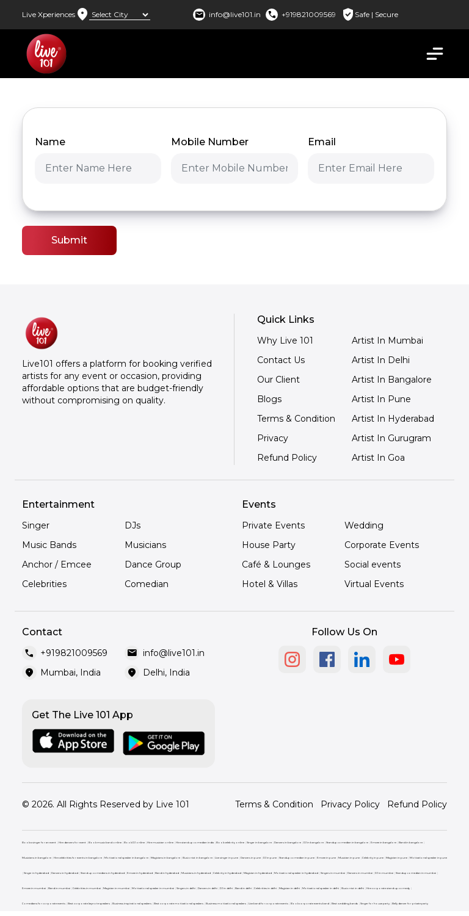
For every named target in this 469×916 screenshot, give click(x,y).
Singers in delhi (185, 888)
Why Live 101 (285, 340)
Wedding (364, 525)
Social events (372, 564)
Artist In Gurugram (391, 438)
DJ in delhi (226, 888)
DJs (132, 525)
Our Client (278, 379)
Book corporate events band (310, 903)
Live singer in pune (226, 857)
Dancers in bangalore (287, 842)
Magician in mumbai (116, 888)
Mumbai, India (70, 672)
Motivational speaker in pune (428, 857)
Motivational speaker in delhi (320, 888)
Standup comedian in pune (296, 857)
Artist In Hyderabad (393, 418)
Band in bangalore (411, 842)
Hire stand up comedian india (195, 842)
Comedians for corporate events (43, 903)
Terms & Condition (296, 418)
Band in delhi (243, 888)
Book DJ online (134, 842)
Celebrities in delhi (265, 888)
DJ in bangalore (314, 842)
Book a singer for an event (39, 842)
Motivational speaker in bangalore (126, 857)
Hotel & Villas (269, 584)
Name (50, 142)
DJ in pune (270, 857)
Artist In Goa (378, 457)
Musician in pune (349, 857)
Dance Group (153, 564)
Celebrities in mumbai (87, 888)
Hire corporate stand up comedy (388, 888)
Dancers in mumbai (360, 873)
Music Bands (49, 544)
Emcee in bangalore (383, 842)
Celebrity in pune (373, 857)
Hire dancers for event (72, 842)
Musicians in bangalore (36, 857)
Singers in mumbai (333, 873)
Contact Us (281, 360)
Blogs (269, 399)
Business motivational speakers (226, 903)
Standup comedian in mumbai (416, 873)
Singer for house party (375, 903)
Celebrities (44, 584)
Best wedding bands (345, 903)
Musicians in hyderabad (196, 873)
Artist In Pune (381, 399)
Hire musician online (160, 842)
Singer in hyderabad (36, 873)
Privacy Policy (350, 804)
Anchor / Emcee (57, 564)
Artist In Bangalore (392, 379)
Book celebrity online (230, 842)
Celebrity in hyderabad (227, 873)
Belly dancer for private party (410, 903)
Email (322, 142)
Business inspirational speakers (131, 903)
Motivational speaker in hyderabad (296, 873)
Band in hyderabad (167, 873)
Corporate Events (381, 544)
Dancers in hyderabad (64, 873)
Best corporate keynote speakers (89, 903)
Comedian (147, 584)
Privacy (272, 438)
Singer (35, 525)
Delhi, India (166, 672)
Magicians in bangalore (165, 857)
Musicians (145, 544)
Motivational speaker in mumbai (153, 888)
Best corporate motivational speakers (178, 903)
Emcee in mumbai (34, 888)
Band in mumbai (59, 888)
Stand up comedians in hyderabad (103, 873)
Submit (69, 240)
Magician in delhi (289, 888)
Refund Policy (287, 457)
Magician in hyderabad (258, 873)
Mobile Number (210, 142)
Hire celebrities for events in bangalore (78, 857)
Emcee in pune (326, 857)
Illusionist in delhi (352, 888)
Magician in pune (396, 857)
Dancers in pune (251, 857)
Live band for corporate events (268, 903)
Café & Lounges (276, 564)
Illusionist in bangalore (198, 857)
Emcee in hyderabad (140, 873)
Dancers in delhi (207, 888)
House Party (269, 544)
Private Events (273, 525)
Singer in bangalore (259, 842)
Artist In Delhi (381, 360)
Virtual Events (374, 584)
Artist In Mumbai (387, 340)
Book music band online (105, 842)
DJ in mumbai (384, 873)
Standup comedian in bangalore (347, 842)
